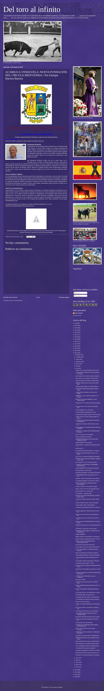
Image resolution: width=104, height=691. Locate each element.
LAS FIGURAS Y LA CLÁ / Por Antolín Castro (86, 462)
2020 (76, 336)
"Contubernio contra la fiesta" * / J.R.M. (85, 563)
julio (77, 366)
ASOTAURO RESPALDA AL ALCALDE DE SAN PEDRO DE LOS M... (87, 439)
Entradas (77, 292)
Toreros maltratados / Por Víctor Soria (84, 410)
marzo (77, 662)
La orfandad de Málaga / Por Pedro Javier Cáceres (87, 480)
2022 (76, 332)
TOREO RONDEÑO (80, 534)
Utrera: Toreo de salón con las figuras (84, 434)
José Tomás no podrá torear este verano (85, 544)
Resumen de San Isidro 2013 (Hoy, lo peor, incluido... (88, 616)
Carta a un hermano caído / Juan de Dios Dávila (87, 502)
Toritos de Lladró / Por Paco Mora (83, 470)
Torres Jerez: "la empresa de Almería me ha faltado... (88, 456)
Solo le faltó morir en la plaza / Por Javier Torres (87, 378)
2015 (76, 348)
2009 (76, 676)
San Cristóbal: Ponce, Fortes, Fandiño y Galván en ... (88, 376)
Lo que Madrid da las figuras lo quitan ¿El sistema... (88, 599)
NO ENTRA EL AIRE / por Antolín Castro (85, 594)
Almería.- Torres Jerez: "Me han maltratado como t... (88, 488)
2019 (76, 339)
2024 (76, 327)
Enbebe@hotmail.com (11, 200)
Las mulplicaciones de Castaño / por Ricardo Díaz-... (88, 597)
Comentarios (77, 295)
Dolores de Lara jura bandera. (83, 601)
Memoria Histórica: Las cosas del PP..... (85, 491)
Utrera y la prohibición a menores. (84, 436)
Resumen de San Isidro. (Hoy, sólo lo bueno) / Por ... (88, 652)
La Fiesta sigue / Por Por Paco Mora (84, 622)
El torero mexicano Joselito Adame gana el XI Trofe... (88, 538)
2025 (76, 325)
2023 (76, 330)
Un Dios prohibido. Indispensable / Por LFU (86, 412)
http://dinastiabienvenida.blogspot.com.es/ (23, 206)
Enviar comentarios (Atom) (16, 300)
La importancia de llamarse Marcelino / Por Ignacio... (88, 450)
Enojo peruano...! (80, 448)
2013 (76, 352)
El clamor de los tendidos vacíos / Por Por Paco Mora (88, 414)
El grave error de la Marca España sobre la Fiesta (87, 370)
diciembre (78, 354)
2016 (76, 346)
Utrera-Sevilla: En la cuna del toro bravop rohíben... (88, 643)
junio (77, 368)
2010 (76, 674)
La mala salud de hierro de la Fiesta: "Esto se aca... (88, 547)
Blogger (60, 687)
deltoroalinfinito (79, 313)
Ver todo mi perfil (77, 315)
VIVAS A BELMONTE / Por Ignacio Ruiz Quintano (87, 468)
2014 (76, 350)
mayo (77, 657)
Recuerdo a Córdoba (80, 579)
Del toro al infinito (31, 9)
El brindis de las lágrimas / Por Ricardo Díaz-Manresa (88, 472)
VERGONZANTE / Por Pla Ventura (84, 442)
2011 (76, 672)
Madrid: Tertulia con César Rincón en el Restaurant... (88, 536)
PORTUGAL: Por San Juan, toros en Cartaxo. (86, 528)
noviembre (78, 357)
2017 (76, 343)
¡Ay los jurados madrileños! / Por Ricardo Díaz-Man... (88, 555)
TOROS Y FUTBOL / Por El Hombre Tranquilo (86, 486)
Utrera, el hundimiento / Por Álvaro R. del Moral (87, 552)
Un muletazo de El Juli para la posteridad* (85, 648)
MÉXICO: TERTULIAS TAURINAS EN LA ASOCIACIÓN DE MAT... (85, 542)
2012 (76, 669)
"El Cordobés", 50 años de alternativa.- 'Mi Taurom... (88, 560)
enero (77, 667)
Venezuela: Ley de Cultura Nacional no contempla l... (88, 655)
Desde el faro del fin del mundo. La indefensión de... (88, 641)
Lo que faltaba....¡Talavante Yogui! (84, 493)
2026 (76, 323)
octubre (78, 359)
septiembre (78, 361)
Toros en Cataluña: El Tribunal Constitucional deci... (88, 645)
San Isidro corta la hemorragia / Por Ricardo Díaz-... (88, 635)
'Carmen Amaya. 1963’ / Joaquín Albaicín (85, 505)
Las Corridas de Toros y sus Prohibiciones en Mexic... (88, 592)
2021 (76, 334)
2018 (76, 341)
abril (77, 660)
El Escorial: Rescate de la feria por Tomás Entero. (87, 380)
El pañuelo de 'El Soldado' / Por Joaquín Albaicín (87, 386)
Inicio (38, 297)
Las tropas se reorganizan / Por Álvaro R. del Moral (88, 650)
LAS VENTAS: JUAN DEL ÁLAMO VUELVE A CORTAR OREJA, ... (86, 614)
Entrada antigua (64, 297)
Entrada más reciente (10, 297)
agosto (77, 363)
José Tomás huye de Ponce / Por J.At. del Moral (87, 611)
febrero (77, 664)
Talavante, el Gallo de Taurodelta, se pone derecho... (88, 478)
